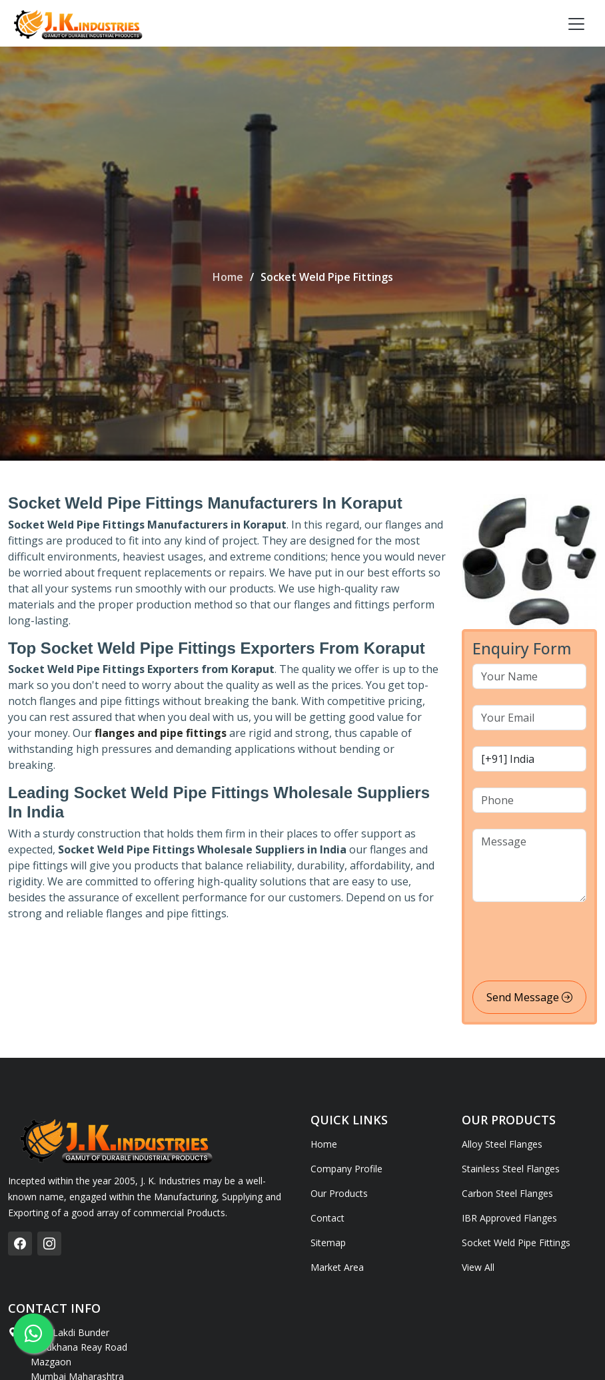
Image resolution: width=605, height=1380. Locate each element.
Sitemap (328, 1243)
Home (228, 277)
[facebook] (20, 1244)
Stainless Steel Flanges (511, 1169)
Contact (327, 1218)
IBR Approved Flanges (509, 1218)
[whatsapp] (33, 1333)
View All (478, 1267)
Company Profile (346, 1169)
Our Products (339, 1193)
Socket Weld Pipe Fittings (516, 1243)
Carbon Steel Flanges (507, 1193)
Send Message (529, 997)
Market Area (337, 1267)
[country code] (529, 759)
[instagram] (49, 1244)
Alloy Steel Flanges (502, 1144)
